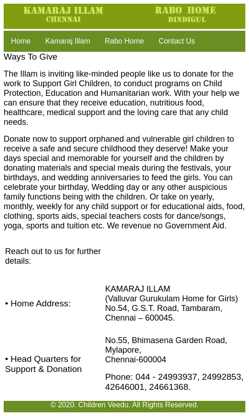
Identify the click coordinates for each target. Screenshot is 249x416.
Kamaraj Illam (67, 41)
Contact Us (177, 41)
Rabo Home (124, 41)
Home (21, 41)
